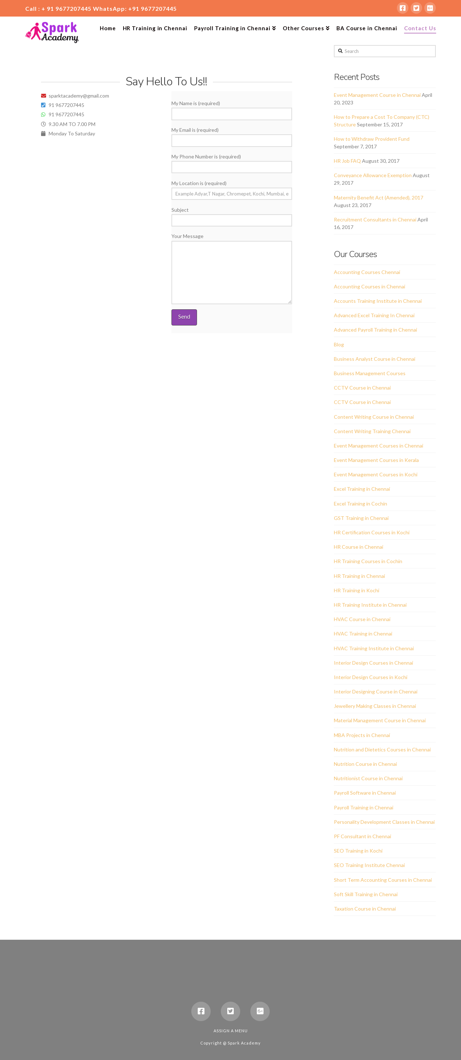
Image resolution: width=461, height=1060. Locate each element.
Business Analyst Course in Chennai (374, 359)
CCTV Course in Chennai (362, 388)
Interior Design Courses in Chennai (373, 663)
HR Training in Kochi (356, 590)
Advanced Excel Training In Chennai (374, 315)
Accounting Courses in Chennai (369, 286)
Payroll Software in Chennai (365, 793)
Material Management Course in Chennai (380, 720)
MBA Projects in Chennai (362, 735)
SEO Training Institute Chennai (369, 865)
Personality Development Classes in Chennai (384, 822)
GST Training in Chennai (361, 518)
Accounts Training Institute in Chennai (378, 301)
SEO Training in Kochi (358, 851)
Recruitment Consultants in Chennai (375, 219)
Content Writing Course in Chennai (374, 417)
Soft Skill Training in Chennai (366, 894)
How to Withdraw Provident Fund (371, 139)
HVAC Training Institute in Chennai (374, 648)
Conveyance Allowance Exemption (373, 175)
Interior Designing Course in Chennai (375, 691)
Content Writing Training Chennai (372, 431)
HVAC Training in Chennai (363, 633)
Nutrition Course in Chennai (365, 764)
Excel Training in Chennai (362, 489)
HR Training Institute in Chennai (370, 605)
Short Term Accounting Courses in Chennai (383, 880)
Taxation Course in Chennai (365, 909)
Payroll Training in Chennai (363, 807)
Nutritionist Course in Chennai (368, 778)
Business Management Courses (370, 373)
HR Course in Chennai (358, 547)
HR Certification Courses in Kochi (371, 532)
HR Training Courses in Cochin (368, 561)
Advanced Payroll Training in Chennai (375, 330)
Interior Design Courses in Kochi (370, 677)
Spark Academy (244, 1043)
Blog (339, 344)
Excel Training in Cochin (360, 503)
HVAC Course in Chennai (362, 619)
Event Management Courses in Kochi (375, 474)
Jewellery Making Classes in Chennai (375, 706)
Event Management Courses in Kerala (376, 460)
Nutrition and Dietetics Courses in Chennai (382, 749)
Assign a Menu (231, 1030)
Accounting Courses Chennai (367, 272)
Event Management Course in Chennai (377, 95)
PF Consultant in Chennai (362, 836)
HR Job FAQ (347, 161)
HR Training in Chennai (359, 576)
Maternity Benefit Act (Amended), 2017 (378, 197)
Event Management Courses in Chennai (378, 446)
